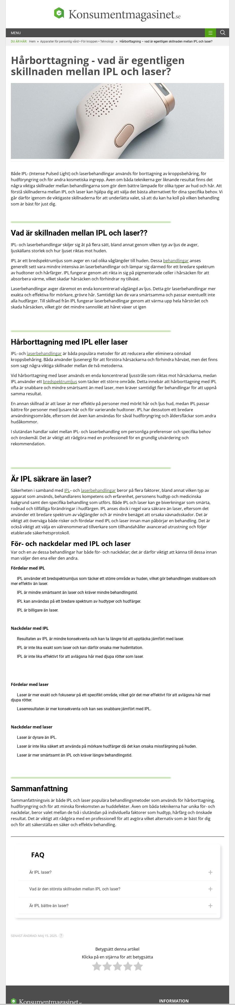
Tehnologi (107, 41)
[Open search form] (223, 32)
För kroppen (89, 41)
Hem (32, 41)
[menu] (210, 32)
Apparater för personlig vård (59, 41)
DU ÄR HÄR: (19, 41)
